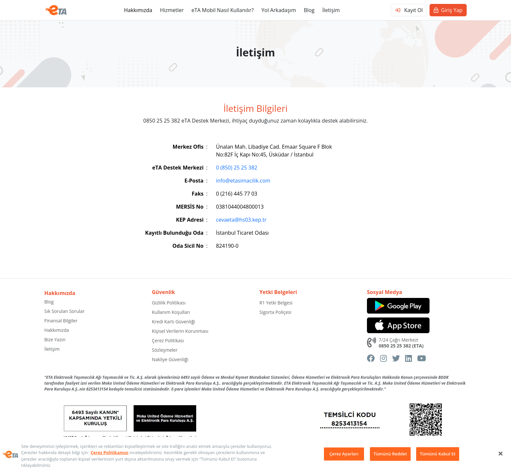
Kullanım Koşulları (171, 312)
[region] (255, 454)
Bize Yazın (55, 339)
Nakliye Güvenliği (170, 359)
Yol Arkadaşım (278, 10)
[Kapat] (500, 453)
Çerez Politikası (168, 340)
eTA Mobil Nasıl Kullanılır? (222, 10)
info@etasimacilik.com (243, 180)
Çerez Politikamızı (109, 452)
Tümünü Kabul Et (438, 454)
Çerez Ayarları (343, 454)
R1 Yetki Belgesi (276, 303)
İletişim (331, 10)
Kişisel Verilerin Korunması (180, 331)
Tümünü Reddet (390, 454)
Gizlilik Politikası (168, 303)
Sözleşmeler (165, 350)
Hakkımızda (138, 10)
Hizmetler (171, 10)
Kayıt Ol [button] (409, 10)
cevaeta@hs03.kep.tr (241, 219)
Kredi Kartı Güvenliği (173, 321)
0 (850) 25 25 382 (236, 167)
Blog (309, 10)
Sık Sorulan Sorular (64, 311)
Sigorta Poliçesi (275, 312)
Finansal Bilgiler (61, 320)
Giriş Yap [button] (448, 10)
